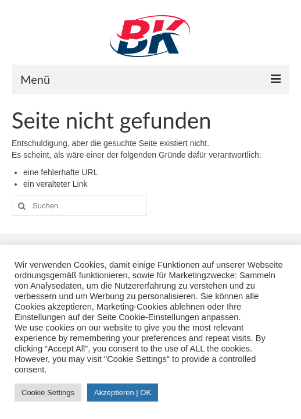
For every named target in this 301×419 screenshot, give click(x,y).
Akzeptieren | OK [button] (122, 392)
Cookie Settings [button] (47, 392)
